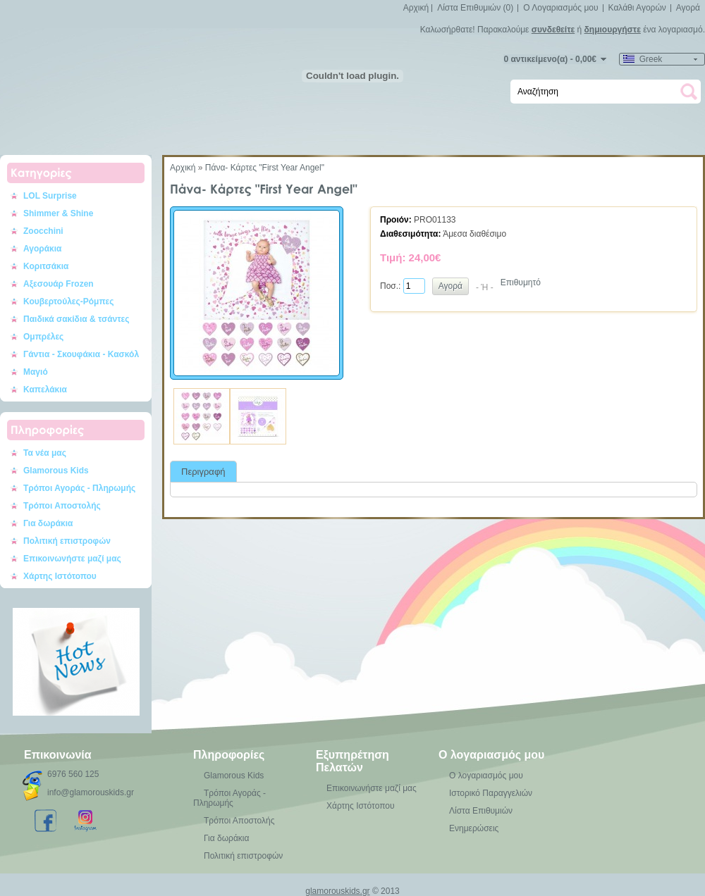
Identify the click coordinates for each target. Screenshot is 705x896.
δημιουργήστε (612, 30)
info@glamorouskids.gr (90, 792)
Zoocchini (43, 231)
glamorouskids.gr (337, 891)
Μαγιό (35, 372)
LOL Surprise (50, 196)
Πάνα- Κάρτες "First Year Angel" (264, 168)
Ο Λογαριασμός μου (560, 8)
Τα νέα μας (44, 453)
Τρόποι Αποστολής (62, 506)
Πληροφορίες (228, 755)
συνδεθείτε (553, 30)
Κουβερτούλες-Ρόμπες (68, 301)
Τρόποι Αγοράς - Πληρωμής (79, 488)
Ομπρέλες (43, 337)
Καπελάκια (45, 389)
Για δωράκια (48, 523)
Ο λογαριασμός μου (491, 755)
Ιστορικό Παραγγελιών (490, 793)
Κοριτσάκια (46, 266)
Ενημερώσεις (473, 828)
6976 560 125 (73, 774)
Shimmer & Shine (58, 213)
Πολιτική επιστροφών (67, 541)
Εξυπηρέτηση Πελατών (352, 761)
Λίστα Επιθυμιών (481, 811)
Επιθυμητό (521, 282)
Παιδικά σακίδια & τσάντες (76, 319)
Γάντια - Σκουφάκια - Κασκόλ (81, 354)
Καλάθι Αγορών (637, 8)
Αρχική (416, 8)
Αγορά (688, 8)
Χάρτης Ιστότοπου (60, 576)
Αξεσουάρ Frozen (58, 284)
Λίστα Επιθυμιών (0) (475, 8)
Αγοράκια (42, 249)
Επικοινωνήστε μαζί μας (72, 559)
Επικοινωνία (58, 755)
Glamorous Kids (56, 470)
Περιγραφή (203, 471)
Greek (642, 59)
